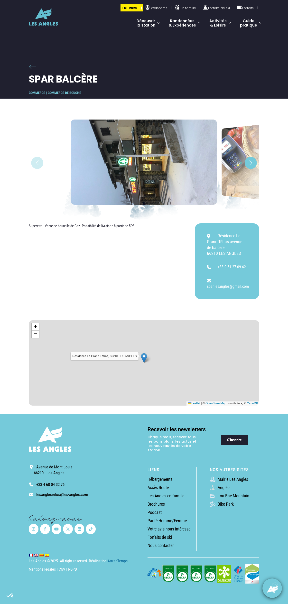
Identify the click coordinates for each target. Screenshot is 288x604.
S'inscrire (234, 440)
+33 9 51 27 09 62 (232, 267)
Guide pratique (248, 23)
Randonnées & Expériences (182, 23)
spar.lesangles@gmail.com (228, 286)
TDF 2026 (129, 8)
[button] (10, 596)
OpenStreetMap (215, 403)
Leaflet (194, 403)
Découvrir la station (146, 23)
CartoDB (252, 403)
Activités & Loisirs (218, 23)
